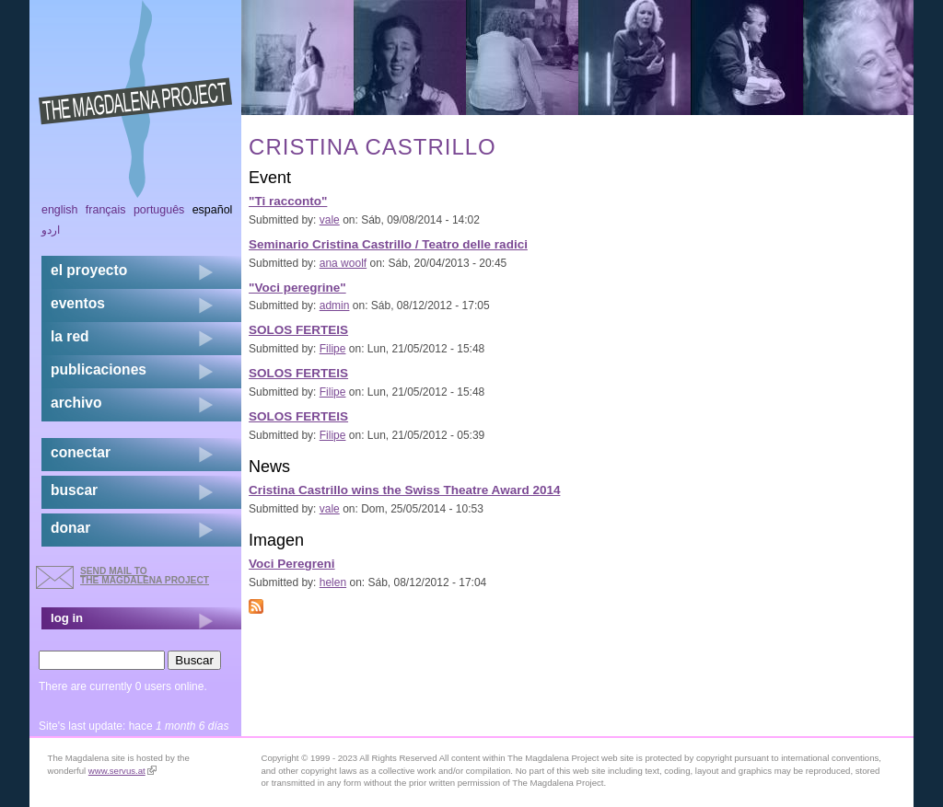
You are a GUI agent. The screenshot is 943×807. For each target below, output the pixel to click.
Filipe (333, 348)
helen (333, 582)
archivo (76, 402)
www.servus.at (122, 771)
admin (335, 305)
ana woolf (343, 263)
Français (106, 209)
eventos (78, 303)
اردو (50, 230)
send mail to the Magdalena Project (144, 575)
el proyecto (89, 270)
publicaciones (98, 369)
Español (212, 209)
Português (159, 209)
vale (330, 219)
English (59, 209)
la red (70, 336)
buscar (74, 490)
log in (67, 618)
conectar (81, 452)
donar (70, 528)
